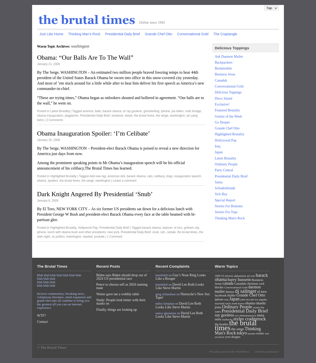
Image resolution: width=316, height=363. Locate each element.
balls (98, 111)
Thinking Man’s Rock (84, 34)
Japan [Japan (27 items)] (234, 298)
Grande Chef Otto (158, 34)
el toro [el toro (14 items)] (262, 292)
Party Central (224, 170)
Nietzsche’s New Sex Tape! (183, 295)
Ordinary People (226, 164)
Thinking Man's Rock (230, 218)
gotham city (191, 227)
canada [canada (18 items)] (228, 283)
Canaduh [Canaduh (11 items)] (240, 283)
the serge (162, 115)
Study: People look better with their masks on (120, 301)
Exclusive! (222, 104)
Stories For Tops (226, 212)
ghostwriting (151, 111)
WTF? (41, 315)
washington (177, 115)
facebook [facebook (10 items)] (220, 295)
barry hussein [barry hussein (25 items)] (239, 279)
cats (150, 176)
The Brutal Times (87, 20)
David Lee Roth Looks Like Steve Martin (180, 286)
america (88, 111)
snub (155, 232)
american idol (116, 176)
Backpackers (224, 62)
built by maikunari (267, 351)
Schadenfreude (225, 188)
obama (41, 180)
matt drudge (193, 111)
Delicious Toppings (228, 92)
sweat (128, 115)
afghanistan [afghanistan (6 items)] (240, 276)
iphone (165, 111)
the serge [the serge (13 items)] (237, 329)
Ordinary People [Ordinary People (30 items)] (237, 306)
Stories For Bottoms (229, 206)
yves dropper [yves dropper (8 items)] (232, 337)
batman (167, 227)
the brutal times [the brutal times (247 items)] (236, 325)
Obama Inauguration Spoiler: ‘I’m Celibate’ (93, 133)
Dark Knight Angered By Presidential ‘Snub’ (95, 194)
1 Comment (114, 236)
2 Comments (54, 120)
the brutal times (144, 115)
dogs (169, 176)
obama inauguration (50, 115)
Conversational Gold (193, 34)
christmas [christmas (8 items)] (252, 283)
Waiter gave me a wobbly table (117, 294)
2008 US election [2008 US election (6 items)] (224, 276)
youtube (99, 236)
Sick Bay (221, 194)
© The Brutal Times (51, 347)
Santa (218, 182)
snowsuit (117, 115)
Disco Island (223, 98)
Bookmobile (223, 68)
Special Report (225, 200)
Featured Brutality (227, 110)
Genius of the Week (228, 116)
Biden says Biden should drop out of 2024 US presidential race (121, 276)
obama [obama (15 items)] (250, 303)
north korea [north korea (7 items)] (238, 303)
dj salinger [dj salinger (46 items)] (245, 291)
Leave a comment (124, 180)
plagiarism (72, 115)
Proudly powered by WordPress (229, 351)
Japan (219, 152)
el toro (178, 227)
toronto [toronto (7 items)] (252, 333)
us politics (58, 236)
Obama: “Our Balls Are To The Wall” (85, 57)
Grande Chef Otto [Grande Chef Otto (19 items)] (251, 295)
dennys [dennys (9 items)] (230, 292)
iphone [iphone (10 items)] (219, 299)
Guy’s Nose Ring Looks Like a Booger (181, 276)
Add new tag (97, 176)
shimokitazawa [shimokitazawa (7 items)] (247, 315)
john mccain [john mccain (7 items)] (247, 299)
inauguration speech (187, 176)
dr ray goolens (132, 111)
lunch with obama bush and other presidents (77, 232)
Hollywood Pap (88, 227)
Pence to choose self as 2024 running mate (122, 286)
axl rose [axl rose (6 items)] (251, 276)
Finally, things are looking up (116, 309)
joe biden (178, 111)
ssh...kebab (168, 232)
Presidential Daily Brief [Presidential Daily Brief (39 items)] (245, 310)
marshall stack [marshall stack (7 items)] (223, 303)
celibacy (159, 176)
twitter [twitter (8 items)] (260, 333)
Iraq (217, 146)
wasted (87, 236)
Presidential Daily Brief (122, 34)
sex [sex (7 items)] (236, 315)
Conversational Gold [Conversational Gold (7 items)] (236, 287)
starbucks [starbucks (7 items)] (227, 319)
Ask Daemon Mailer (229, 56)
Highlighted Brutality (63, 176)
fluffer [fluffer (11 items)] (231, 295)
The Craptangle (225, 34)
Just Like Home (51, 34)
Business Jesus (225, 74)
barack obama (112, 111)
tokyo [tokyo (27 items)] (242, 332)
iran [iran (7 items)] (226, 299)
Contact (42, 322)
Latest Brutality (60, 111)
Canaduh (221, 80)
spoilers (53, 180)
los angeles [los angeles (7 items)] (261, 299)
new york (113, 232)
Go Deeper (222, 122)
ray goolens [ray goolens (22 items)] (224, 315)
